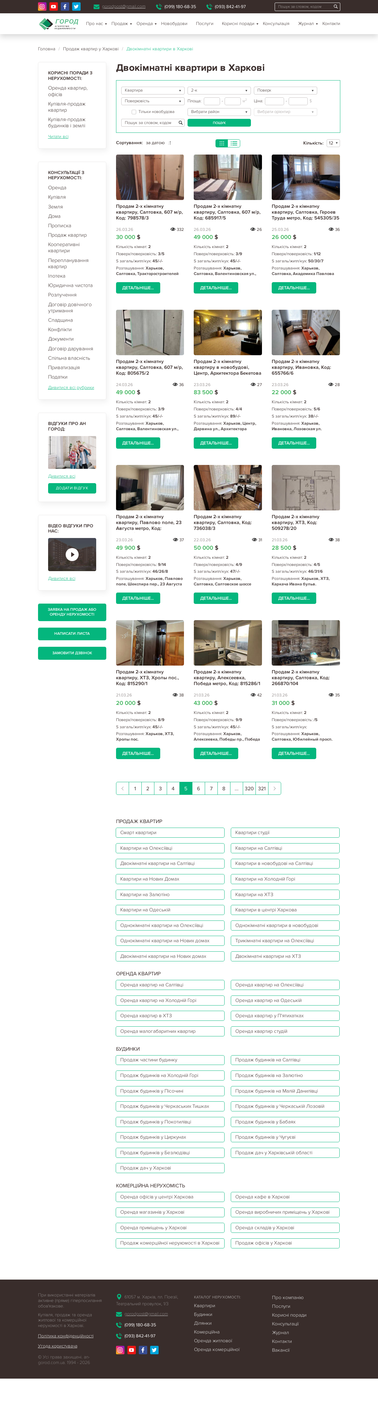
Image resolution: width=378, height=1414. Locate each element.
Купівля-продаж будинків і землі (66, 122)
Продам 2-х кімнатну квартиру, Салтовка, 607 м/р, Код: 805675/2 (149, 367)
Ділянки (203, 1358)
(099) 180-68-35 (180, 6)
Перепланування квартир (68, 263)
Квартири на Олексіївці (148, 849)
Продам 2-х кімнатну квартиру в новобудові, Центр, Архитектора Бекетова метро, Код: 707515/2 (227, 370)
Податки (58, 377)
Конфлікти (60, 329)
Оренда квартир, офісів (68, 91)
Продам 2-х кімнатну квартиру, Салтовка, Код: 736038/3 (223, 522)
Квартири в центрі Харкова (268, 914)
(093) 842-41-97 (230, 6)
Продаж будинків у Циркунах (155, 1151)
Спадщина (60, 320)
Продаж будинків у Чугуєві (268, 1151)
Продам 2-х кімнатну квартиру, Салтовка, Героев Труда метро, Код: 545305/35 (305, 212)
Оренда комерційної (217, 1385)
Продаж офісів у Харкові (265, 1274)
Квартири (204, 1341)
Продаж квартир (67, 235)
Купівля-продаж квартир (66, 107)
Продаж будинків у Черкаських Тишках (167, 1119)
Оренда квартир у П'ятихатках (271, 1024)
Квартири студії (254, 833)
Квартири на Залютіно (147, 898)
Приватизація (64, 367)
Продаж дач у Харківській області (276, 1168)
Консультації (285, 1359)
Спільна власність (69, 358)
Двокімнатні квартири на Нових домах (166, 962)
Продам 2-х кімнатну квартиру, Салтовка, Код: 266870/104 (301, 677)
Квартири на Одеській (147, 914)
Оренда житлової (213, 1376)
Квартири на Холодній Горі (268, 881)
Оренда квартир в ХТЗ (147, 1024)
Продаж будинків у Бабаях (267, 1135)
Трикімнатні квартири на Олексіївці (277, 946)
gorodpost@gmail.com (124, 6)
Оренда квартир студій (263, 1041)
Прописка (59, 225)
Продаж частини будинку (150, 1070)
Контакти (331, 23)
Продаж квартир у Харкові (91, 49)
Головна (46, 49)
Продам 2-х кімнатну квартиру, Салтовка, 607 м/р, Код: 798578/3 (149, 212)
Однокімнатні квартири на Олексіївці (164, 930)
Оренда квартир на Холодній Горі (160, 1008)
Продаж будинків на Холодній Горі (162, 1086)
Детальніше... (138, 288)
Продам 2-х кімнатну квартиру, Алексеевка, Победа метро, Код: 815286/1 (227, 677)
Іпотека (56, 276)
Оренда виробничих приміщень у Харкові (276, 1234)
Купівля (57, 197)
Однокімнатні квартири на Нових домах (167, 946)
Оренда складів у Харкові (266, 1254)
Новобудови (174, 23)
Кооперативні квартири (64, 247)
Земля (55, 207)
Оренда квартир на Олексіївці (271, 992)
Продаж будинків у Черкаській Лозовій (282, 1119)
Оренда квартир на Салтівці (154, 992)
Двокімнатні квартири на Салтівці (160, 865)
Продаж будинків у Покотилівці (158, 1135)
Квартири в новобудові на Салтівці (277, 865)
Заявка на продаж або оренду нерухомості (72, 612)
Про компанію (288, 1333)
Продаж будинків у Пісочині (154, 1103)
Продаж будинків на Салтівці (270, 1070)
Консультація (276, 23)
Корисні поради (238, 23)
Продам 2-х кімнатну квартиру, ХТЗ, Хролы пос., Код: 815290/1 (147, 677)
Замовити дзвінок (72, 653)
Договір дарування (70, 348)
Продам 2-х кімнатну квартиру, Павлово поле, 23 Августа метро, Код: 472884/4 (149, 525)
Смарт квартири (139, 833)
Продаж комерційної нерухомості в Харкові (162, 1274)
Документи (61, 339)
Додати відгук (72, 488)
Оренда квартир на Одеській (270, 1008)
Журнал (306, 23)
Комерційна (207, 1367)
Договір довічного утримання (70, 307)
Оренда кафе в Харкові (264, 1213)
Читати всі (58, 136)
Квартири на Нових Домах (152, 881)
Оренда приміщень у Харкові (155, 1254)
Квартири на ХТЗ (256, 898)
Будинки (203, 1350)
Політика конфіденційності (66, 1371)
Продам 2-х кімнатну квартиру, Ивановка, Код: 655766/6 (301, 367)
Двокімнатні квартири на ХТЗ (270, 962)
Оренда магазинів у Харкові (154, 1234)
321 (262, 788)
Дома (54, 216)
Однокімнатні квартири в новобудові (280, 930)
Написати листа (72, 633)
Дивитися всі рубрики (71, 387)
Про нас (94, 23)
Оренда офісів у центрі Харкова (159, 1213)
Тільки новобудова (153, 111)
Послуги (205, 23)
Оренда (57, 187)
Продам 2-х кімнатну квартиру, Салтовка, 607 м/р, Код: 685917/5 (227, 212)
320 (249, 788)
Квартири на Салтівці (261, 849)
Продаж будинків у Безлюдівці (157, 1168)
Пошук (219, 123)
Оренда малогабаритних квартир (160, 1041)
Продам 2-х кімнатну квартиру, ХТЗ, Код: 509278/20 (295, 522)
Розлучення (62, 295)
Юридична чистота (70, 285)
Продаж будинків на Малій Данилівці (280, 1103)
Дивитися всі (61, 476)
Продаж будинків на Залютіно (271, 1086)
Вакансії (281, 1385)
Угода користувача (57, 1381)
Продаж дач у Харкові (147, 1184)
